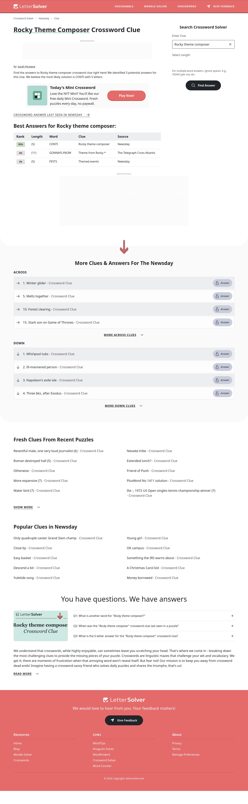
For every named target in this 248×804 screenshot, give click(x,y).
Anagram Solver (103, 762)
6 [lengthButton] (207, 63)
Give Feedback (124, 734)
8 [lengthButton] (222, 63)
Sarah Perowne (26, 79)
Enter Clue (179, 36)
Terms (176, 762)
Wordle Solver (155, 6)
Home (18, 756)
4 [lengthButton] (191, 63)
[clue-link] (116, 296)
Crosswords (186, 6)
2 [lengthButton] (176, 63)
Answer (222, 296)
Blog (17, 762)
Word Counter (102, 779)
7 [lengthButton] (215, 63)
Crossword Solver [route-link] (24, 18)
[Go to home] (124, 713)
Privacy (177, 756)
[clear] (230, 44)
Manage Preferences (185, 768)
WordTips (99, 756)
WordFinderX (101, 768)
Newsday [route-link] (44, 18)
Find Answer (203, 85)
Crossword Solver (104, 773)
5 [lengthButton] (199, 63)
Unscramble (124, 6)
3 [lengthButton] (183, 63)
